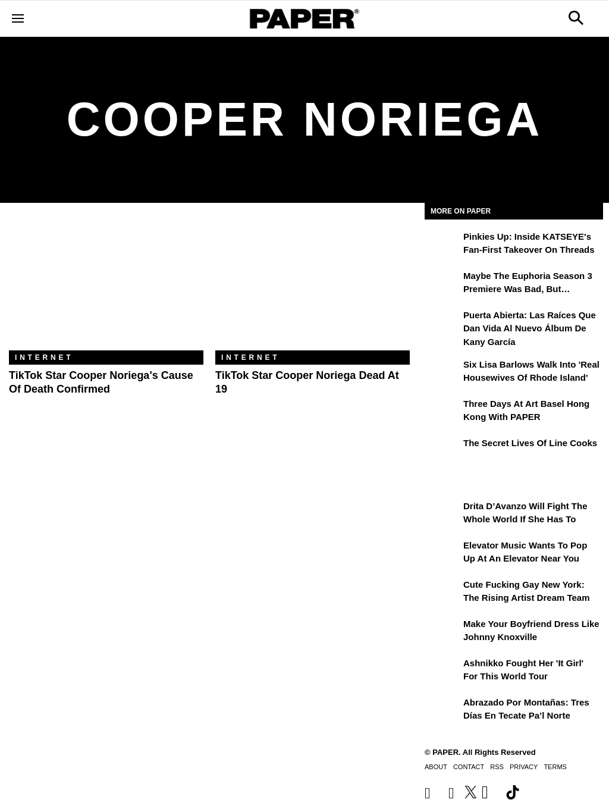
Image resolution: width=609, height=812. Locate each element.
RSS (497, 766)
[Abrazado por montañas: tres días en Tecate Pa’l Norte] (442, 711)
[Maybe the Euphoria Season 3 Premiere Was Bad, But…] (442, 284)
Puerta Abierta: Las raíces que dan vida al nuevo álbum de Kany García (529, 328)
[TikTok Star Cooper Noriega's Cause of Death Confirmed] (106, 285)
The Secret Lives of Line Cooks (530, 443)
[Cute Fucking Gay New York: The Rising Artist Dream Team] (442, 593)
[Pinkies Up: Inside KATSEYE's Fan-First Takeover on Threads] (442, 245)
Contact (468, 766)
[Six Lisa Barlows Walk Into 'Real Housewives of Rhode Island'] (442, 373)
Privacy (524, 766)
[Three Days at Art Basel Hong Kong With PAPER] (442, 412)
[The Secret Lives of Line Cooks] (442, 451)
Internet (44, 357)
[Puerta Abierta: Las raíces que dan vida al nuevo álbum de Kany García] (442, 323)
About (436, 766)
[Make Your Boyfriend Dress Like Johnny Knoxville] (442, 632)
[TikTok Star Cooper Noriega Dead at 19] (312, 285)
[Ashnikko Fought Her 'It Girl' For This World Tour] (442, 671)
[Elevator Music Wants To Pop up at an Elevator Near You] (442, 554)
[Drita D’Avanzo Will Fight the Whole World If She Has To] (442, 514)
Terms (555, 766)
